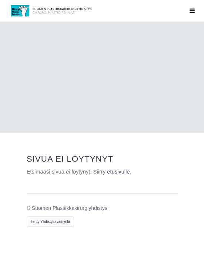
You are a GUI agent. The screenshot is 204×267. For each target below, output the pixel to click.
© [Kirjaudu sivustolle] (29, 208)
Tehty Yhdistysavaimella (50, 222)
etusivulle (118, 172)
